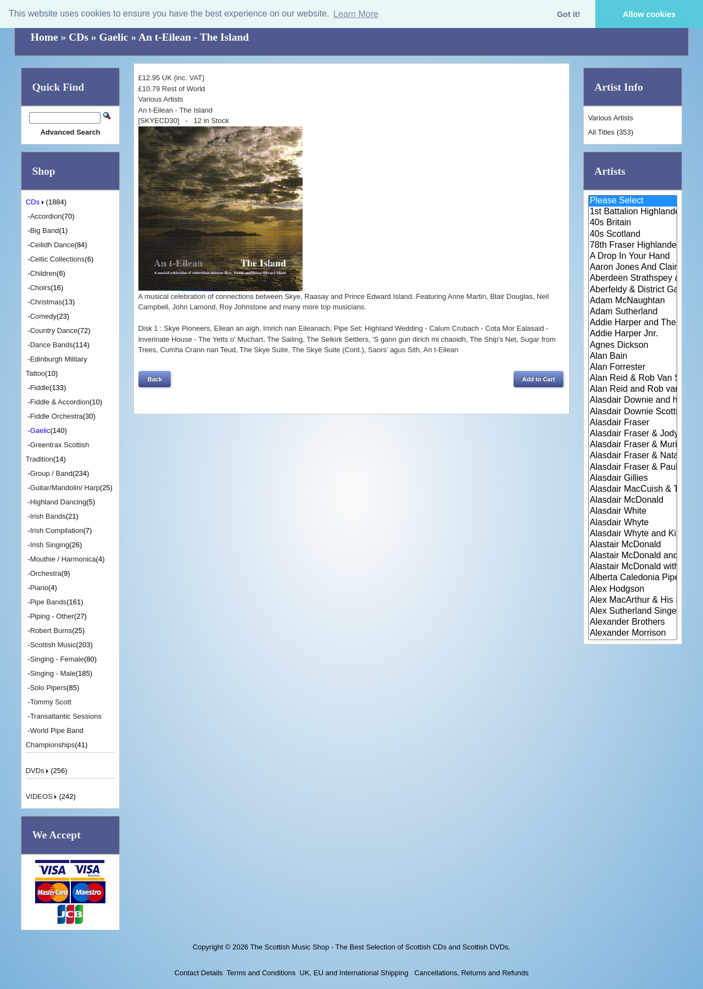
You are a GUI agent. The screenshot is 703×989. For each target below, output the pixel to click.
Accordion (46, 216)
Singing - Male (53, 673)
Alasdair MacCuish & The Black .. (633, 489)
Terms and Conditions (261, 973)
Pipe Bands (48, 602)
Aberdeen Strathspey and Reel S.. (633, 278)
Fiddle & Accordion (60, 402)
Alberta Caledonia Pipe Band (633, 578)
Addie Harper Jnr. (633, 334)
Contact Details (198, 973)
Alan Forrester (633, 367)
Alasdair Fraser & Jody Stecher (633, 434)
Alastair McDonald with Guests (633, 567)
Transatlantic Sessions (66, 716)
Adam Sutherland (633, 312)
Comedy (43, 316)
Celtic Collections (57, 259)
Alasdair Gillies (633, 478)
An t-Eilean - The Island (193, 37)
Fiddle (39, 388)
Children (43, 273)
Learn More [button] (355, 14)
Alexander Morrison (633, 633)
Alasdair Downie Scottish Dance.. (633, 412)
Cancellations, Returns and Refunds (470, 973)
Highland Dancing (58, 502)
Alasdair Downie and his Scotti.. (633, 400)
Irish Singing (50, 545)
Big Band (44, 230)
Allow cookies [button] (649, 14)
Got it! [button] (568, 14)
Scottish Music (53, 645)
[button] (154, 379)
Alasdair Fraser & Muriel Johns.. (633, 445)
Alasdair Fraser (633, 423)
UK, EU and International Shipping (354, 973)
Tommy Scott (50, 702)
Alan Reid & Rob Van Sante (633, 378)
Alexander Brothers (633, 622)
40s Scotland (633, 234)
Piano (39, 588)
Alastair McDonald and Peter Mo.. (633, 556)
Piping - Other (52, 616)
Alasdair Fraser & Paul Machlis (633, 467)
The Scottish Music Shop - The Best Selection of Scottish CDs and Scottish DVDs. (380, 947)
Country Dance (54, 330)
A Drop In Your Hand (633, 256)
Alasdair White (633, 511)
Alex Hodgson (633, 589)
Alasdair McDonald (633, 500)
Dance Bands (51, 345)
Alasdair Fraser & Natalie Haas (633, 456)
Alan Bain (633, 356)
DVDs (38, 770)
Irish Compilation (56, 530)
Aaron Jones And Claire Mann (633, 267)
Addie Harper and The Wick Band (633, 323)
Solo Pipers (48, 688)
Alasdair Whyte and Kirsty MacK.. (633, 534)
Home (44, 37)
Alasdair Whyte (633, 523)
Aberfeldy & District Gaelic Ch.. (633, 290)
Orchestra (46, 573)
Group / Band (51, 473)
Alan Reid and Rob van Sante (633, 389)
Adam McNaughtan (633, 301)
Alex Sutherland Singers (633, 611)
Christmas (46, 302)
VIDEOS (42, 796)
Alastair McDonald (633, 545)
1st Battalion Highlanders (633, 212)
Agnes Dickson (633, 345)
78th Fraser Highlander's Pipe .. (633, 245)
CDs (78, 37)
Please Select (633, 201)
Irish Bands (48, 516)
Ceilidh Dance (52, 245)
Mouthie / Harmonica (63, 559)
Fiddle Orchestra (56, 416)
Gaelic (113, 37)
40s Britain (633, 223)
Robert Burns (51, 630)
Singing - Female (57, 659)
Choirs (40, 288)
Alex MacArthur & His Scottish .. (633, 600)
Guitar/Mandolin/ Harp (65, 488)
